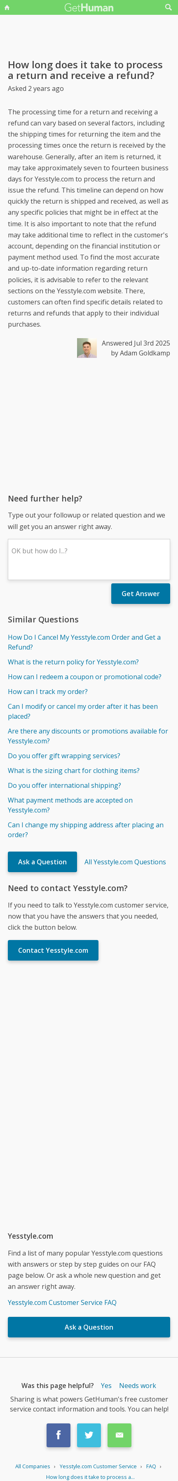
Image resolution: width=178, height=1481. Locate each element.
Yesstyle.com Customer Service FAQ (62, 1302)
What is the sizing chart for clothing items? (74, 770)
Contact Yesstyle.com (53, 950)
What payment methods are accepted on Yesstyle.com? (70, 805)
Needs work (137, 1385)
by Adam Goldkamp (140, 352)
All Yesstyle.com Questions (125, 861)
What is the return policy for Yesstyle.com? (73, 661)
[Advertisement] (89, 425)
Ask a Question (42, 861)
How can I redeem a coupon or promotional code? (85, 676)
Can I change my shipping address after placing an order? (86, 829)
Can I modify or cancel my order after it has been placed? (83, 711)
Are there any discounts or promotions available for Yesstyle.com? (88, 736)
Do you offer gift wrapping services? (64, 755)
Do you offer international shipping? (64, 785)
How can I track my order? (48, 691)
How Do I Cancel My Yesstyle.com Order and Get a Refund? (84, 642)
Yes (106, 1385)
